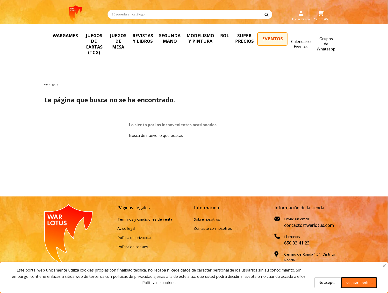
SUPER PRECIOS (292, 38)
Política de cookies (132, 235)
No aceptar (327, 282)
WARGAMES (65, 35)
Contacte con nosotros (213, 217)
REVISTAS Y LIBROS (173, 38)
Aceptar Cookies (359, 282)
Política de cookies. (159, 282)
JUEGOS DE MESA (140, 38)
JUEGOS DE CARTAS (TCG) (103, 38)
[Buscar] (190, 14)
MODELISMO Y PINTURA (242, 38)
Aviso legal (126, 217)
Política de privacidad (134, 226)
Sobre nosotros (207, 207)
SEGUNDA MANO (205, 38)
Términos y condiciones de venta (144, 207)
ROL (270, 35)
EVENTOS (322, 39)
